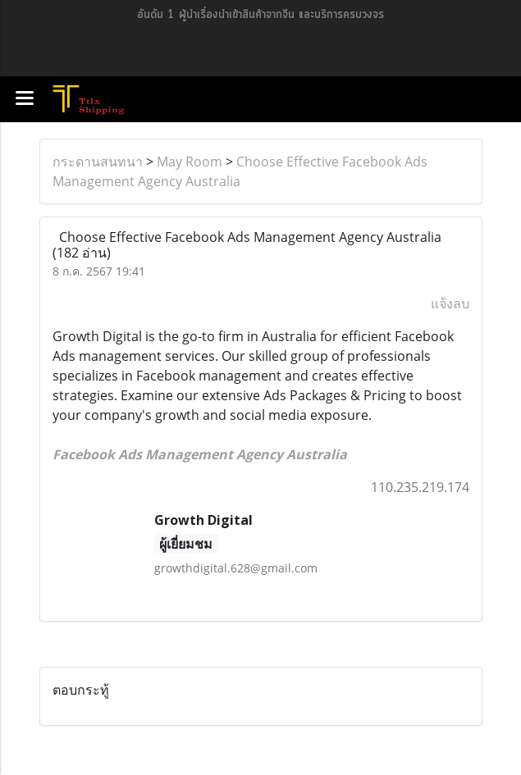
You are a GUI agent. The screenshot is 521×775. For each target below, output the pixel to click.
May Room (189, 162)
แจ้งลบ (450, 303)
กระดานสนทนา (98, 162)
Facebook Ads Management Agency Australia (200, 454)
